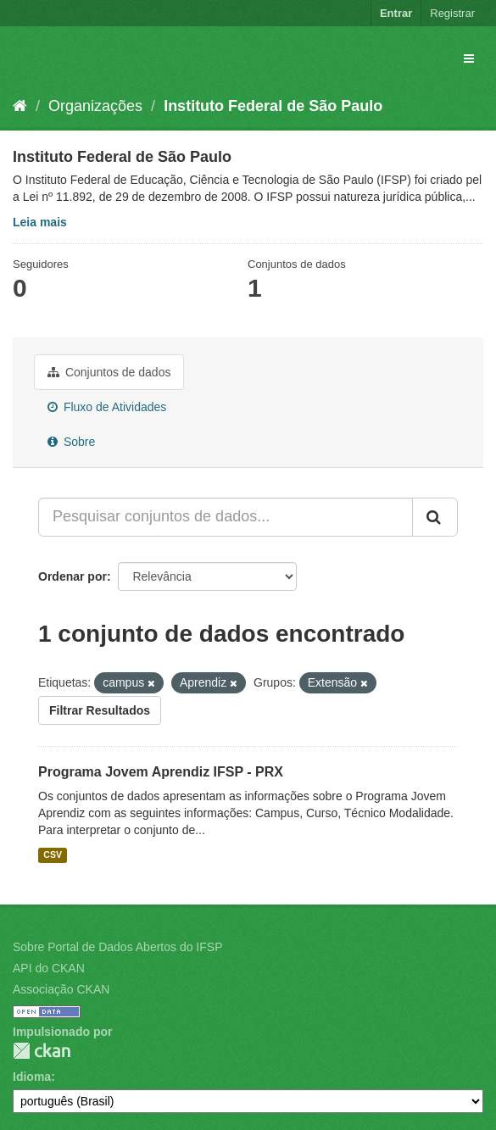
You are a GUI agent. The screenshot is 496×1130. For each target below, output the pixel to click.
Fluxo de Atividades (106, 407)
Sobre (71, 441)
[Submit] (435, 517)
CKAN (41, 1051)
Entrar (396, 13)
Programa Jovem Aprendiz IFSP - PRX (160, 772)
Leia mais (40, 222)
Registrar (452, 13)
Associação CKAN (61, 989)
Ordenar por (72, 576)
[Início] (20, 105)
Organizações (95, 105)
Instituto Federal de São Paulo (273, 105)
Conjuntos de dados (108, 372)
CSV (52, 854)
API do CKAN (49, 968)
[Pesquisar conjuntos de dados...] (225, 517)
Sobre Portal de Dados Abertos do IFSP (117, 947)
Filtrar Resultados (99, 710)
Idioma (32, 1076)
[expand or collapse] (468, 58)
